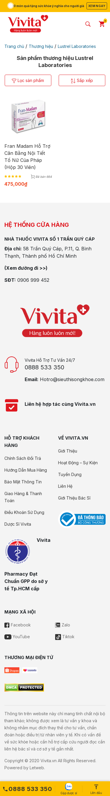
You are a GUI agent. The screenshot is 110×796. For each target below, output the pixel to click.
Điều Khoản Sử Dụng (24, 512)
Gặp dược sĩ (68, 789)
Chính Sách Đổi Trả (22, 458)
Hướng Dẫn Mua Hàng (25, 469)
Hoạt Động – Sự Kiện (78, 462)
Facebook (17, 624)
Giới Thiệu (67, 450)
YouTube (17, 636)
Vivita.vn (48, 760)
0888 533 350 (44, 367)
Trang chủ (14, 46)
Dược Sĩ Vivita (17, 524)
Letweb (37, 767)
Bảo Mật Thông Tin (23, 481)
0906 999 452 (33, 280)
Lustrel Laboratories (77, 46)
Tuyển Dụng (70, 474)
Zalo (62, 624)
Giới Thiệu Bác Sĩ (74, 497)
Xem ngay (96, 6)
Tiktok (65, 636)
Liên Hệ (65, 486)
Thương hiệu (41, 46)
